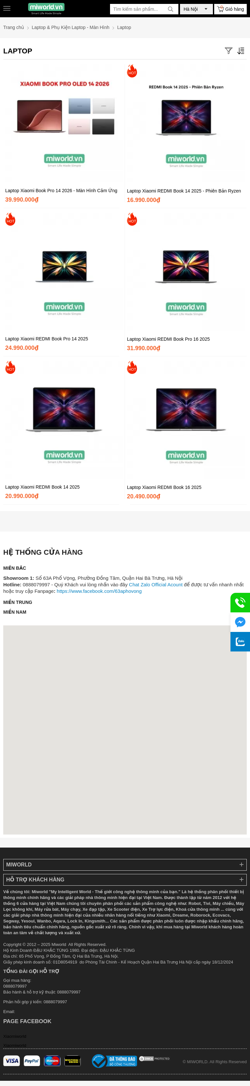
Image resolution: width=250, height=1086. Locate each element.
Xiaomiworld (14, 1036)
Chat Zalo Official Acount (156, 584)
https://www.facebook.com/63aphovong (99, 591)
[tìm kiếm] (170, 9)
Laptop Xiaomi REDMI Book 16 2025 (164, 487)
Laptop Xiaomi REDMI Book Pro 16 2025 (168, 339)
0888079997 (55, 1001)
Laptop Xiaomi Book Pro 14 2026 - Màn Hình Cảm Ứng (61, 190)
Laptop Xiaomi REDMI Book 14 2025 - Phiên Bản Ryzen (184, 190)
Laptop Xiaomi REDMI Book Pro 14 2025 (46, 338)
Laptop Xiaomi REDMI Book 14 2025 (42, 487)
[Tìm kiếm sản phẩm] (144, 9)
